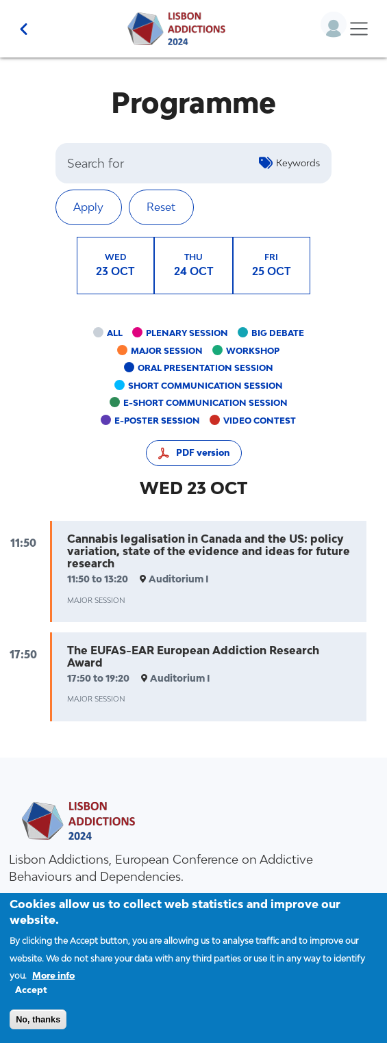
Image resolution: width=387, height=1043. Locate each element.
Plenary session (187, 333)
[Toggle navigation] (358, 28)
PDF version (202, 453)
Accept (31, 1001)
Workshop (252, 351)
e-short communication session (205, 403)
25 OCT (271, 264)
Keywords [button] (298, 162)
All (115, 333)
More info (53, 987)
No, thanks (38, 1031)
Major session (167, 351)
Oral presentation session (205, 368)
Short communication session (205, 386)
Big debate (277, 333)
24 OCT (194, 264)
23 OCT (115, 264)
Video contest (259, 420)
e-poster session (157, 420)
